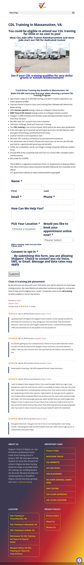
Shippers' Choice (13, 303)
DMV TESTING (52, 488)
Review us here (14, 300)
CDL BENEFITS (52, 462)
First (14, 190)
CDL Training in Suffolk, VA (22, 530)
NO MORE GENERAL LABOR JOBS (58, 481)
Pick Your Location (25, 224)
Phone (49, 197)
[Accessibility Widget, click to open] (79, 560)
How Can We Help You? (27, 208)
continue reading (25, 482)
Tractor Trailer (52, 451)
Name (16, 181)
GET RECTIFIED (53, 468)
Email (16, 197)
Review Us (51, 527)
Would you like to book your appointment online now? (57, 229)
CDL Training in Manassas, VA (23, 525)
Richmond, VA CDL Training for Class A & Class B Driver (22, 539)
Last (46, 190)
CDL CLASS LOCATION (56, 500)
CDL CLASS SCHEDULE (56, 494)
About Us (50, 522)
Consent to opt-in (24, 252)
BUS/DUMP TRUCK (54, 457)
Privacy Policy (52, 516)
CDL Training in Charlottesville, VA (18, 517)
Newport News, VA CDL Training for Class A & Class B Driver (20, 551)
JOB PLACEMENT (54, 474)
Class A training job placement (26, 281)
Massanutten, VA (60, 90)
